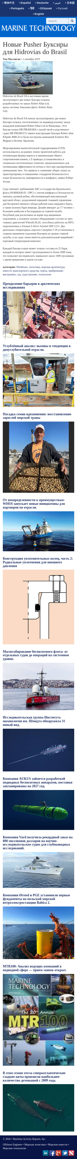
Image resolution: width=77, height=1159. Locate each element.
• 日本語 (70, 2)
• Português (17, 8)
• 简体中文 (8, 2)
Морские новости (57, 1144)
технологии (44, 274)
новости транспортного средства (21, 270)
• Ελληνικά (45, 8)
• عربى (57, 2)
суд (19, 274)
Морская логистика (35, 1144)
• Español (25, 2)
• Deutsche (42, 2)
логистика (34, 267)
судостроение (29, 274)
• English (38, 13)
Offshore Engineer (12, 1144)
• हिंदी (31, 8)
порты (43, 270)
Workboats (22, 267)
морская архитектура (53, 267)
